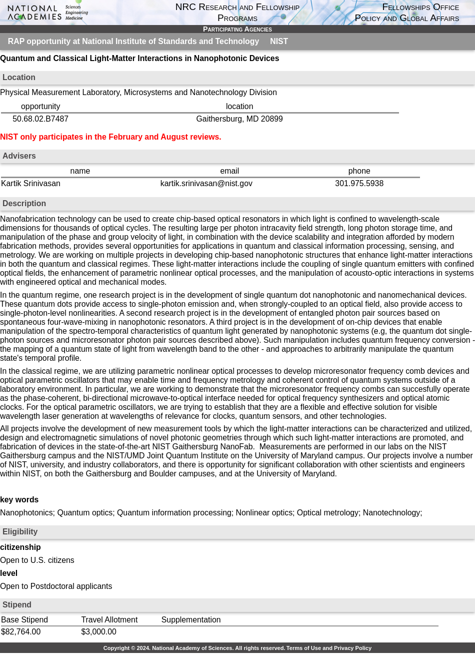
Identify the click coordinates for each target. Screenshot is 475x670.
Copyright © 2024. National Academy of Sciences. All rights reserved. (195, 648)
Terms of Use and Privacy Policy (329, 648)
